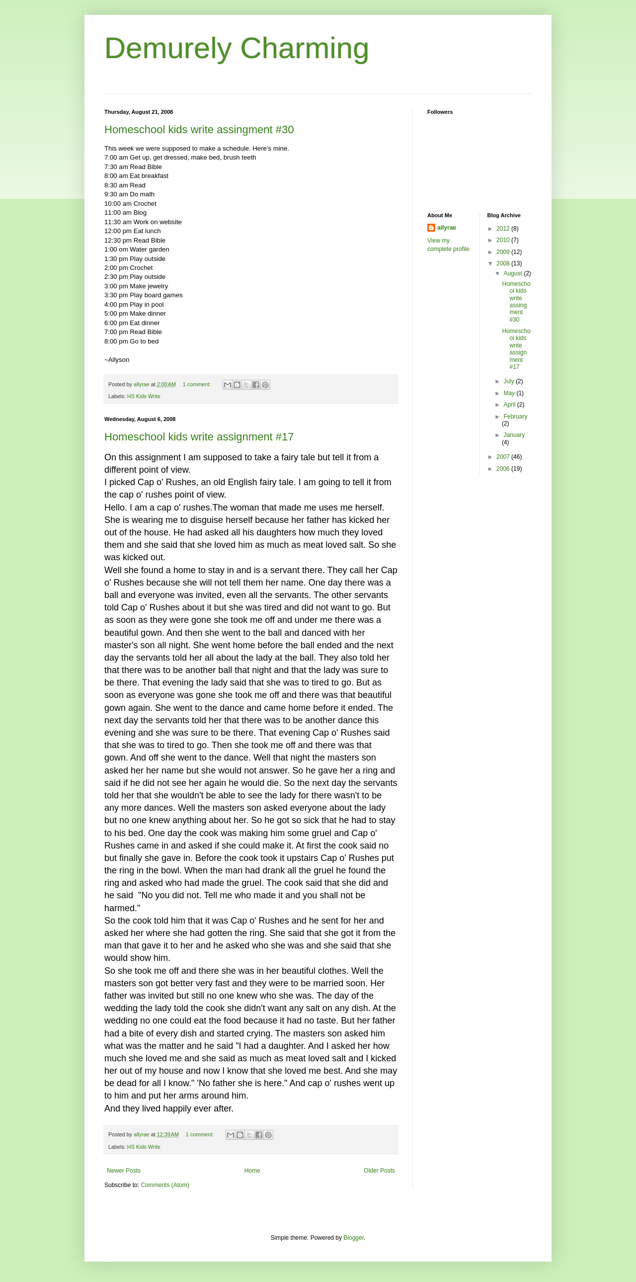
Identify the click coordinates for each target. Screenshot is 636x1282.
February (515, 416)
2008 (503, 263)
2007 (503, 456)
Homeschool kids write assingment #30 (199, 129)
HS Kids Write (143, 396)
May (509, 393)
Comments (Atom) (165, 1185)
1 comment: (197, 384)
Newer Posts (124, 1170)
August (513, 273)
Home (252, 1170)
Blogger (353, 1237)
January (514, 434)
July (509, 381)
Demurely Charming (237, 48)
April (510, 404)
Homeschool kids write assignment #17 (199, 436)
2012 (503, 228)
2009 (503, 252)
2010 (503, 240)
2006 (503, 468)
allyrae (446, 227)
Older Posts (379, 1170)
